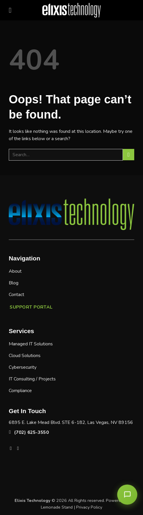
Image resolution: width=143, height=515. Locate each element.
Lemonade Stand (57, 507)
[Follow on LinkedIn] (19, 448)
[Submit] (128, 154)
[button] (12, 10)
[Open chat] (127, 494)
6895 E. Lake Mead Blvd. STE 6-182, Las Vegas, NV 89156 (71, 422)
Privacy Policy (89, 507)
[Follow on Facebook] (12, 448)
